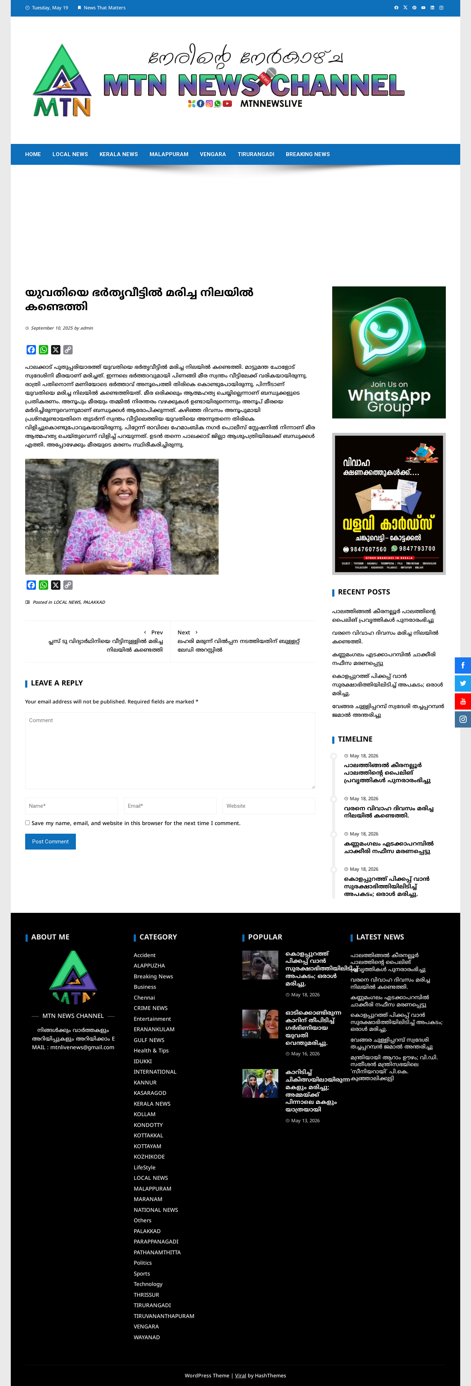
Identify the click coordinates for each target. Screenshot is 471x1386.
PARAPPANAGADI (156, 1242)
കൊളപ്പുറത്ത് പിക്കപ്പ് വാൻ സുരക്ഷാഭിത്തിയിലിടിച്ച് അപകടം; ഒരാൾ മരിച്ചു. (387, 685)
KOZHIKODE (149, 1157)
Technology (148, 1284)
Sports (142, 1274)
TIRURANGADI (256, 154)
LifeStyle (145, 1168)
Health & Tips (151, 1051)
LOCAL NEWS (70, 154)
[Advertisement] (235, 232)
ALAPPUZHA (149, 966)
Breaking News (308, 154)
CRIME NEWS (151, 1008)
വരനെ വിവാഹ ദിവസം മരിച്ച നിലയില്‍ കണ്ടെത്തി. (389, 812)
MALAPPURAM (169, 154)
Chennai (144, 998)
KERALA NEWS (119, 154)
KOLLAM (145, 1114)
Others (142, 1221)
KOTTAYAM (147, 1146)
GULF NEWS (149, 1040)
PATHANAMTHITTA (157, 1253)
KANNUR (145, 1083)
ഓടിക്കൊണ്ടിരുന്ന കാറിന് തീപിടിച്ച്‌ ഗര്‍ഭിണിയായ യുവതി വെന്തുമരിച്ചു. (313, 1028)
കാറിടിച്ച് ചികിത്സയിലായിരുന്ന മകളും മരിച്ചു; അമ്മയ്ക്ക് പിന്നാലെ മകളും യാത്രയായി (317, 1091)
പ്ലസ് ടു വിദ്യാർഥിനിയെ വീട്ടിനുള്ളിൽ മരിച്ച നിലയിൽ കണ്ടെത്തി (97, 641)
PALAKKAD (94, 603)
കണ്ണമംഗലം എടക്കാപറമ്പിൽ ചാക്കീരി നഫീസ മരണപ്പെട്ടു (389, 848)
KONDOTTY (148, 1125)
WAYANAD (147, 1338)
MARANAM (148, 1199)
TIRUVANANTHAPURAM (164, 1316)
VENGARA (213, 154)
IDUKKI (143, 1062)
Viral (240, 1376)
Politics (143, 1263)
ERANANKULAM (154, 1030)
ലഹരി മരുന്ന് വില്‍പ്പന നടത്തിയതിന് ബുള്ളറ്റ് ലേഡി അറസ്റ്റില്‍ (243, 641)
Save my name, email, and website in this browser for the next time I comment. (136, 823)
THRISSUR (146, 1295)
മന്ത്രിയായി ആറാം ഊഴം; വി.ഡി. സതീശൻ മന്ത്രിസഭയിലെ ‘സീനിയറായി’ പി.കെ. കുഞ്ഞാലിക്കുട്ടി (394, 1069)
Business (145, 987)
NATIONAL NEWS (156, 1210)
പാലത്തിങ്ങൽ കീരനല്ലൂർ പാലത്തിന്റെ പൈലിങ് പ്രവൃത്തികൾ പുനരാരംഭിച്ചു (387, 773)
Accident (145, 955)
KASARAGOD (150, 1093)
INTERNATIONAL (155, 1072)
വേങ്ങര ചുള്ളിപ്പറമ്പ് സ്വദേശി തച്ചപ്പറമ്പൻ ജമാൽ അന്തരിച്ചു (392, 1044)
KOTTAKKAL (148, 1136)
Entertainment (152, 1019)
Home (33, 154)
